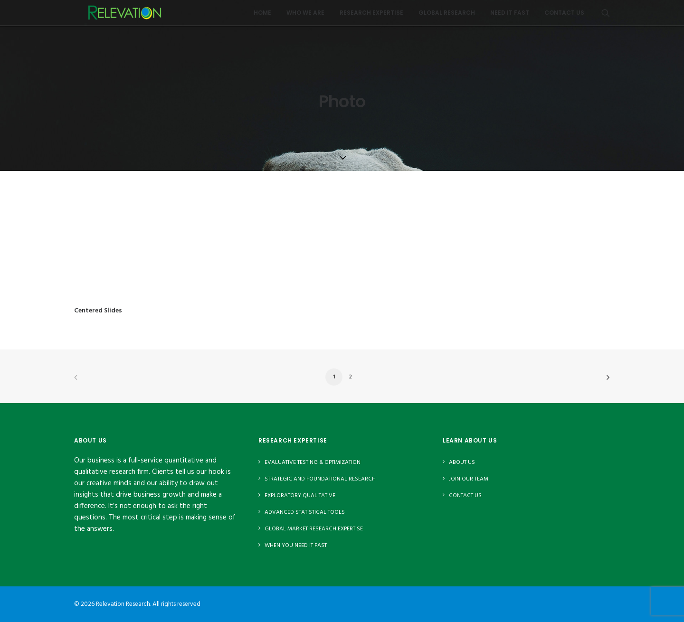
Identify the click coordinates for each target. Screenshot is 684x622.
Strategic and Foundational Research (320, 479)
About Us (462, 462)
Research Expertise (371, 16)
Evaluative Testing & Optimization (313, 462)
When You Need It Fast (296, 545)
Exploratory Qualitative (300, 495)
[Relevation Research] (128, 16)
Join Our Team (468, 479)
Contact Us (564, 16)
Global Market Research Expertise (314, 529)
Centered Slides (98, 310)
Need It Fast (509, 16)
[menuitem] (262, 16)
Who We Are (305, 16)
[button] (605, 16)
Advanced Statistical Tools (305, 512)
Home (262, 16)
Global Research (446, 16)
